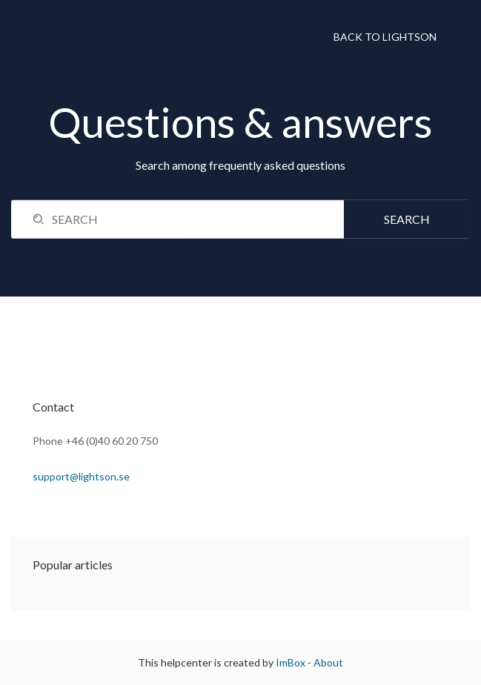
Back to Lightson (385, 36)
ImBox (290, 662)
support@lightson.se (81, 476)
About (328, 662)
